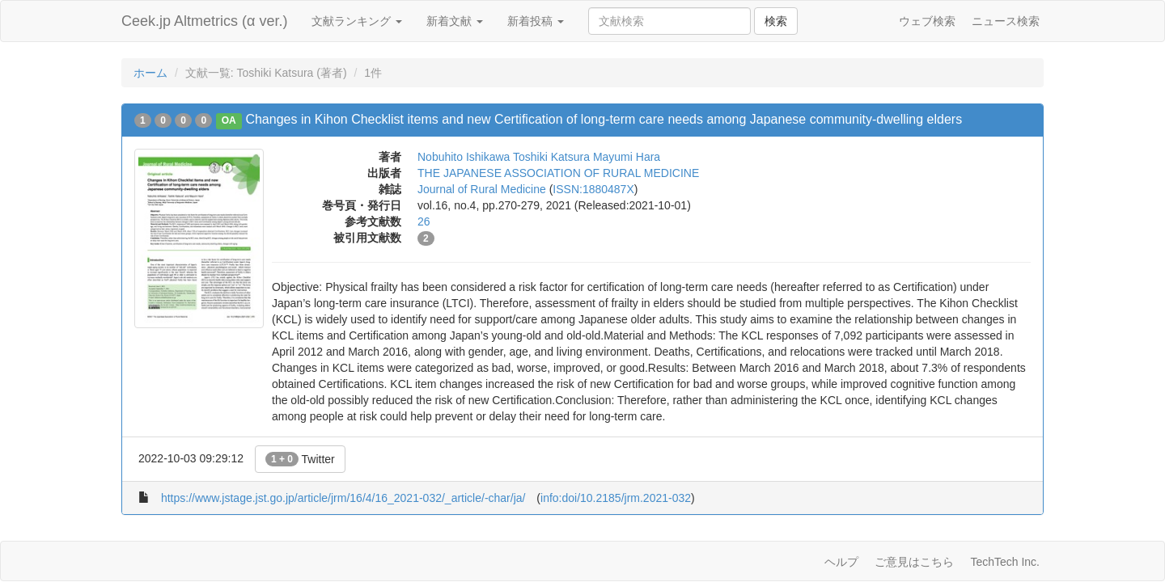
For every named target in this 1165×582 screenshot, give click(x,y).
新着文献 (454, 21)
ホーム (150, 72)
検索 (776, 21)
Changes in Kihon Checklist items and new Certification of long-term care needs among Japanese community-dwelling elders (603, 119)
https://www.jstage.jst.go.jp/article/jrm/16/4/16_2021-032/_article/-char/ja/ (343, 497)
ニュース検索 (1006, 21)
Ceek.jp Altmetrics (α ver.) (204, 21)
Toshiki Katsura (551, 156)
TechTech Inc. (1005, 561)
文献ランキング (356, 21)
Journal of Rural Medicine (481, 189)
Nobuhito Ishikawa (463, 156)
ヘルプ (841, 561)
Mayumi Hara (626, 156)
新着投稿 (535, 21)
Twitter (300, 459)
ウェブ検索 (927, 21)
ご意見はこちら (914, 561)
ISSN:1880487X (593, 189)
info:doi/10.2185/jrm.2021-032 (615, 497)
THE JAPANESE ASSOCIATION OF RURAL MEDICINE (558, 173)
